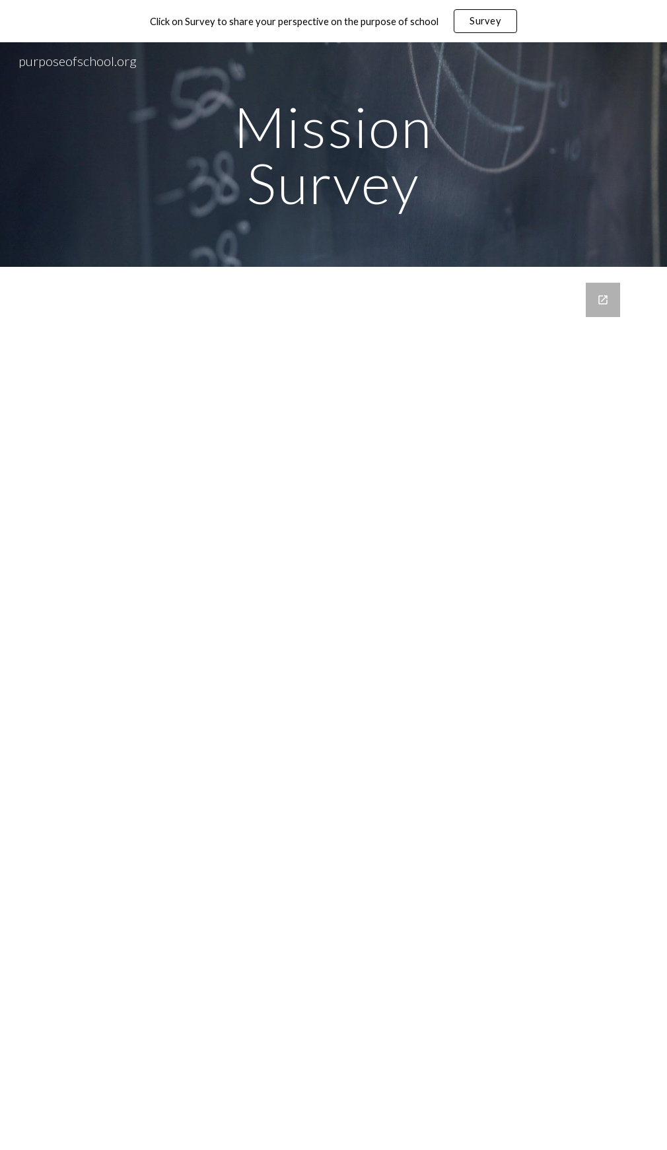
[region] (333, 21)
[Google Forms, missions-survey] (333, 708)
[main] (333, 155)
